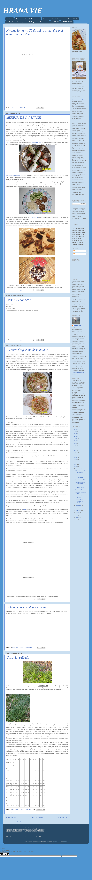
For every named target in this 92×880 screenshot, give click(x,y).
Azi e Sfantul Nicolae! (78, 496)
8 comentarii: (27, 340)
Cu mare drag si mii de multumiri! (28, 350)
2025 (75, 431)
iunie (77, 517)
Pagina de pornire (36, 817)
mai (77, 519)
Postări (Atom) (17, 821)
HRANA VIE (22, 10)
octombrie (78, 508)
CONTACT (54, 22)
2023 (75, 436)
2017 (75, 450)
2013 (75, 459)
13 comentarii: (27, 809)
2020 (75, 443)
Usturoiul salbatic (17, 657)
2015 (75, 455)
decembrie (78, 468)
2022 (75, 438)
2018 (75, 448)
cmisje (55, 841)
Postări (75, 251)
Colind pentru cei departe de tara (27, 607)
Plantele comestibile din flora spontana (28, 19)
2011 (75, 464)
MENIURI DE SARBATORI (23, 117)
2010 (75, 466)
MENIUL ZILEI (67, 22)
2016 (75, 452)
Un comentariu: (28, 599)
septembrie (78, 510)
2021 (75, 440)
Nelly (24, 509)
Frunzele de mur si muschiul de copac (80, 501)
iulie (77, 515)
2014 (75, 457)
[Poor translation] (6, 853)
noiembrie (78, 505)
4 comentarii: (27, 107)
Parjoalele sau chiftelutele (13, 175)
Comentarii (76, 254)
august (77, 512)
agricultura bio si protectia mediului (19, 812)
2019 (75, 445)
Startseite (10, 19)
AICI (39, 742)
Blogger (65, 841)
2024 (75, 433)
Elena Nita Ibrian (36, 142)
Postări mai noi (11, 817)
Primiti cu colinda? (18, 300)
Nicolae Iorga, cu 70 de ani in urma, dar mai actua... (80, 472)
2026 (75, 429)
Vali (7, 142)
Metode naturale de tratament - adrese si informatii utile (60, 19)
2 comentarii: (27, 290)
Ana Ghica (35, 217)
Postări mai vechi (62, 817)
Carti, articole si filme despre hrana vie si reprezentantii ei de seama (27, 22)
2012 (75, 462)
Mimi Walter (77, 325)
